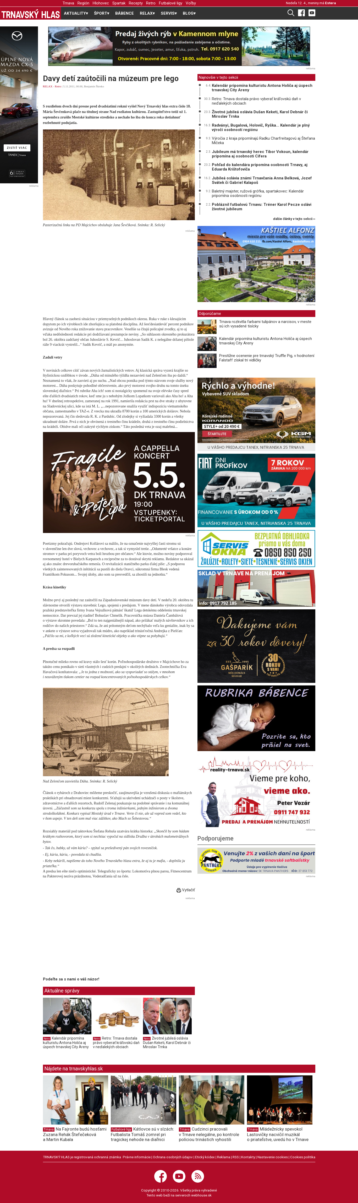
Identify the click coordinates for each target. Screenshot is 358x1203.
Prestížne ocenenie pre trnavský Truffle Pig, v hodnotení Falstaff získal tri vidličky (266, 357)
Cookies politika (302, 1157)
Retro (151, 3)
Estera (330, 3)
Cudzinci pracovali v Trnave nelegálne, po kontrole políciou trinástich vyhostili (209, 1134)
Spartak (118, 3)
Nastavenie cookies (272, 1157)
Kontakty (248, 1157)
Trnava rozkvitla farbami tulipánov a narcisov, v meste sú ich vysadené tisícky (265, 323)
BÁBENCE (124, 13)
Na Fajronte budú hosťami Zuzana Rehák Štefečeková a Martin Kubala (75, 1134)
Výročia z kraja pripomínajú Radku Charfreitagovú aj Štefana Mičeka (263, 140)
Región (83, 3)
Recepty (136, 3)
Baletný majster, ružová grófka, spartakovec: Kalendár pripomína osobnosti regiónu (258, 193)
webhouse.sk (201, 1195)
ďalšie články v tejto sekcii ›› (294, 219)
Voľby (191, 3)
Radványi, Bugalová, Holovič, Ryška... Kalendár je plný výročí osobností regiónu (261, 127)
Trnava (68, 3)
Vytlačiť (186, 890)
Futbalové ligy (170, 3)
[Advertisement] (119, 271)
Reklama (223, 1157)
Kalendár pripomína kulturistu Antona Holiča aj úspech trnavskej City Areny (66, 1042)
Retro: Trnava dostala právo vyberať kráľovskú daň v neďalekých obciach (116, 1042)
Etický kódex (205, 1157)
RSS (236, 1157)
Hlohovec (101, 3)
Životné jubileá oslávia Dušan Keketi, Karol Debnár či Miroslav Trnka (167, 1042)
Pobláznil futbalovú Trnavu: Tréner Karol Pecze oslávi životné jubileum (261, 206)
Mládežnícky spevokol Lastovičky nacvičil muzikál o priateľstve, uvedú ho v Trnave (278, 1134)
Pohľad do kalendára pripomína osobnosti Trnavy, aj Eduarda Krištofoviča (259, 167)
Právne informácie (137, 1157)
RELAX (48, 86)
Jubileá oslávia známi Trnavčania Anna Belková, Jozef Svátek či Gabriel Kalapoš (262, 180)
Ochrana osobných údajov (173, 1157)
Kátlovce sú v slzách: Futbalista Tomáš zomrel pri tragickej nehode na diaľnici (142, 1134)
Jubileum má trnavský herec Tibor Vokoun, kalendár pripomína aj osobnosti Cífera (260, 153)
